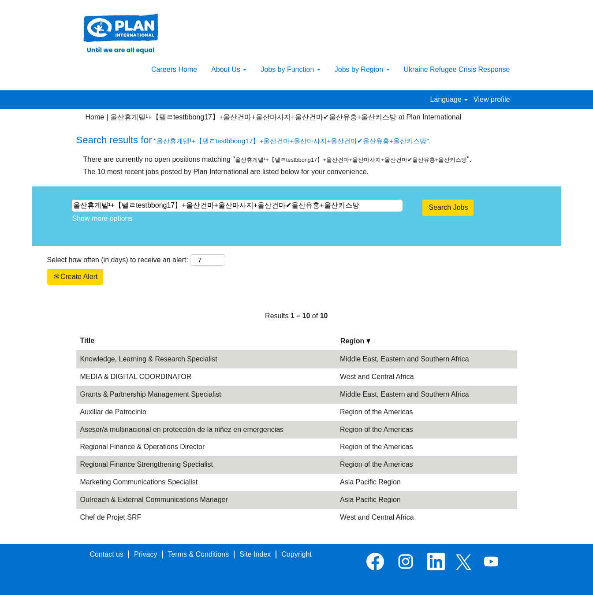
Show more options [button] (102, 218)
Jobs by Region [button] (362, 69)
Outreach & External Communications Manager (154, 499)
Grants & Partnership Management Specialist (150, 394)
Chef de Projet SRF (111, 517)
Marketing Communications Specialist (139, 482)
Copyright (296, 554)
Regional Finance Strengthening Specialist (146, 464)
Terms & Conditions (198, 554)
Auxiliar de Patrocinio (113, 412)
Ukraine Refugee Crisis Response (457, 69)
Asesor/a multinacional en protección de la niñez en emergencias (182, 429)
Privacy (145, 554)
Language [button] (449, 99)
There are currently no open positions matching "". (277, 159)
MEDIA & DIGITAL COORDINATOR (136, 376)
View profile (492, 99)
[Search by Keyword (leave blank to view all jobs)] (237, 206)
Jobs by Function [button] (290, 69)
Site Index (255, 554)
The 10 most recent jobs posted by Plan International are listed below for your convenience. (226, 171)
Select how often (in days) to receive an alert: (117, 260)
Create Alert (75, 276)
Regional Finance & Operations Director (142, 446)
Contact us (106, 554)
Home (95, 117)
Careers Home (174, 69)
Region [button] (355, 341)
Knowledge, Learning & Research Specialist (148, 359)
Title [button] (87, 340)
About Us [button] (228, 69)
